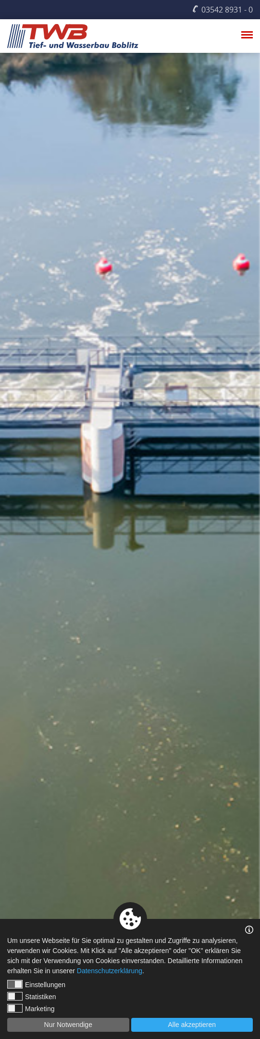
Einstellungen (36, 984)
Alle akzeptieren (192, 1024)
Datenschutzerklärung (109, 971)
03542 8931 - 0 (227, 9)
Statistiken (31, 996)
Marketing (30, 1008)
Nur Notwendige (68, 1024)
